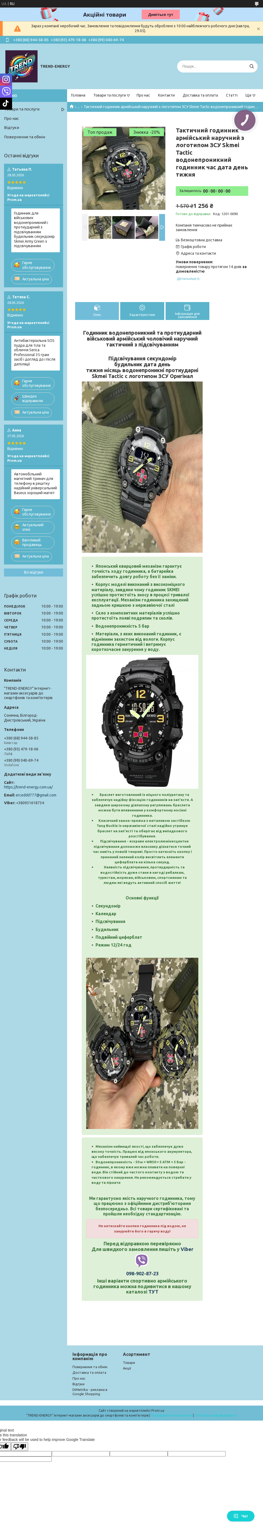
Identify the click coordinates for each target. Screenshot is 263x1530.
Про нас (143, 95)
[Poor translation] (19, 1446)
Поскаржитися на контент (171, 1415)
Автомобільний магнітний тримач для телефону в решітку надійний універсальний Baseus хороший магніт (35, 483)
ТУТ (153, 1291)
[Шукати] (252, 66)
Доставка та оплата (200, 95)
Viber (187, 1249)
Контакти (166, 95)
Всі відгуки (33, 572)
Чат (240, 1516)
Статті (232, 95)
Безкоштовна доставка (201, 240)
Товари (129, 1362)
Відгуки (11, 127)
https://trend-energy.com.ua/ (28, 787)
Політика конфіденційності (216, 1415)
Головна (78, 95)
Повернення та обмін (24, 137)
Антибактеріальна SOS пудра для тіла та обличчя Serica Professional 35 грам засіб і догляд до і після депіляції (34, 352)
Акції (127, 1368)
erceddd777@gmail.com (36, 795)
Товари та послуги (109, 95)
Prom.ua (157, 1410)
